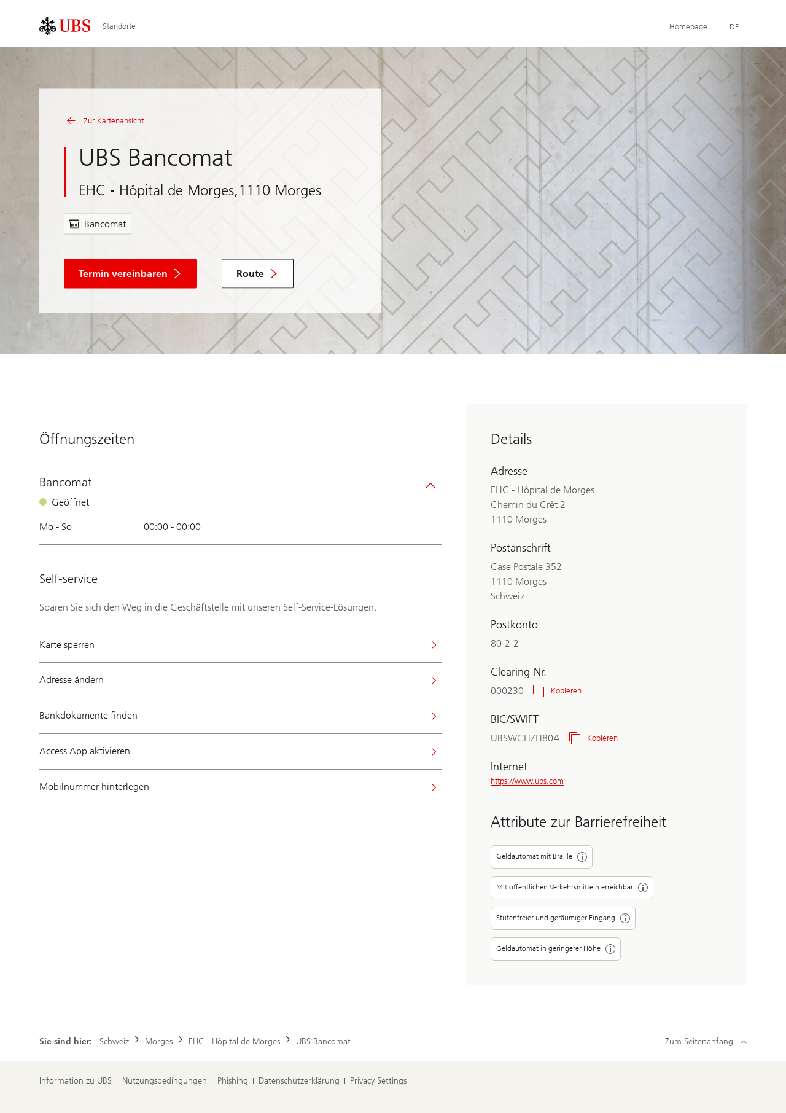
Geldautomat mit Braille (541, 857)
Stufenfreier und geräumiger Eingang (563, 918)
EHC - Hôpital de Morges (234, 1041)
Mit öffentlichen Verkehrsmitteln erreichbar (572, 887)
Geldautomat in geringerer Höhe (555, 949)
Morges (159, 1041)
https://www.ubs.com (527, 781)
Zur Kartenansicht (104, 121)
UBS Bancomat (323, 1041)
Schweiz (114, 1041)
